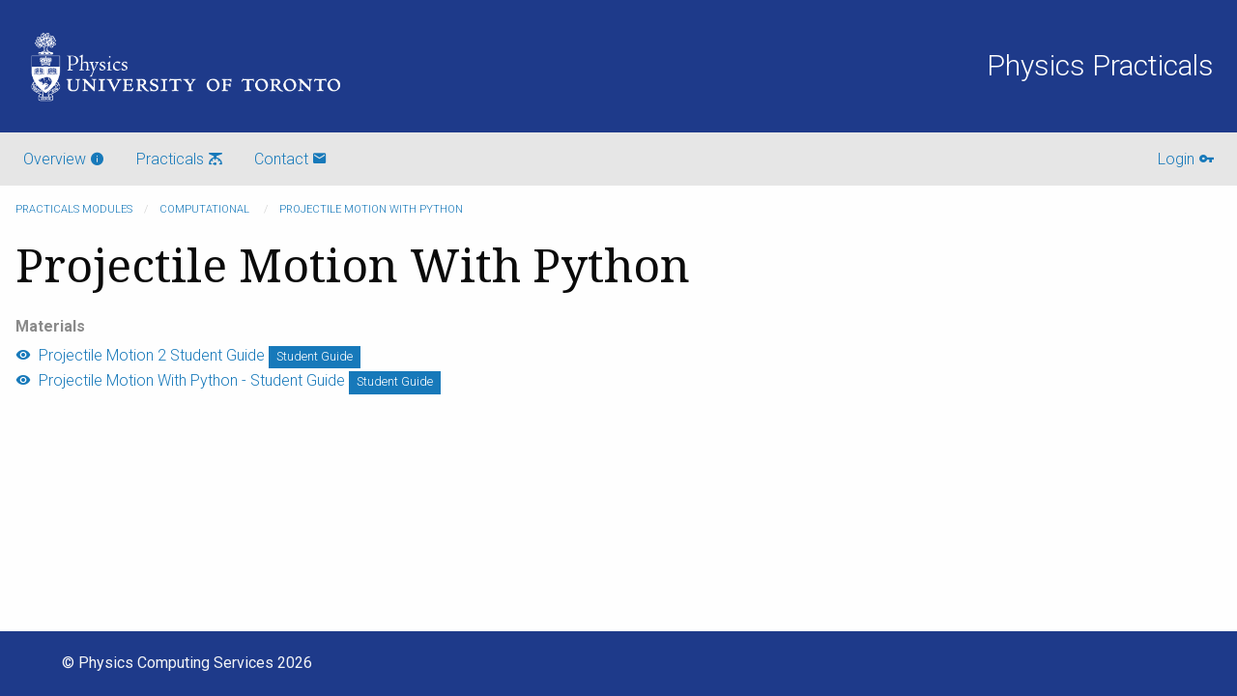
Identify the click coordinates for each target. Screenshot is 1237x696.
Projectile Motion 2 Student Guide (140, 355)
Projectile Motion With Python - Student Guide (180, 380)
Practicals (179, 159)
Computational (205, 209)
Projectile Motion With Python (371, 209)
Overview (64, 159)
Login (1186, 159)
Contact (291, 159)
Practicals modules (73, 209)
